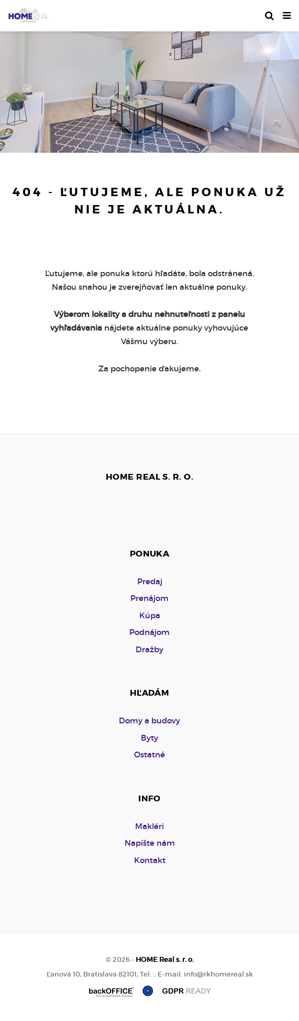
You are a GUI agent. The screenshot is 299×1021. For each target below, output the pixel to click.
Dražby (149, 649)
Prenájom (149, 598)
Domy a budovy (149, 720)
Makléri (149, 826)
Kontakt (149, 860)
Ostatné (149, 754)
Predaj (149, 581)
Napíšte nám (150, 843)
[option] (149, 89)
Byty (149, 738)
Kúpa (149, 615)
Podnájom (149, 632)
